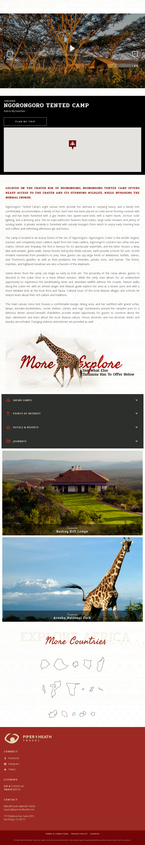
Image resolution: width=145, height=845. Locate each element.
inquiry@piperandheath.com (19, 809)
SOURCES (95, 834)
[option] (72, 50)
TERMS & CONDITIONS (57, 834)
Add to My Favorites (14, 111)
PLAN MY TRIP (25, 121)
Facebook (11, 758)
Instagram (11, 763)
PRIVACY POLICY (79, 834)
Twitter (10, 769)
